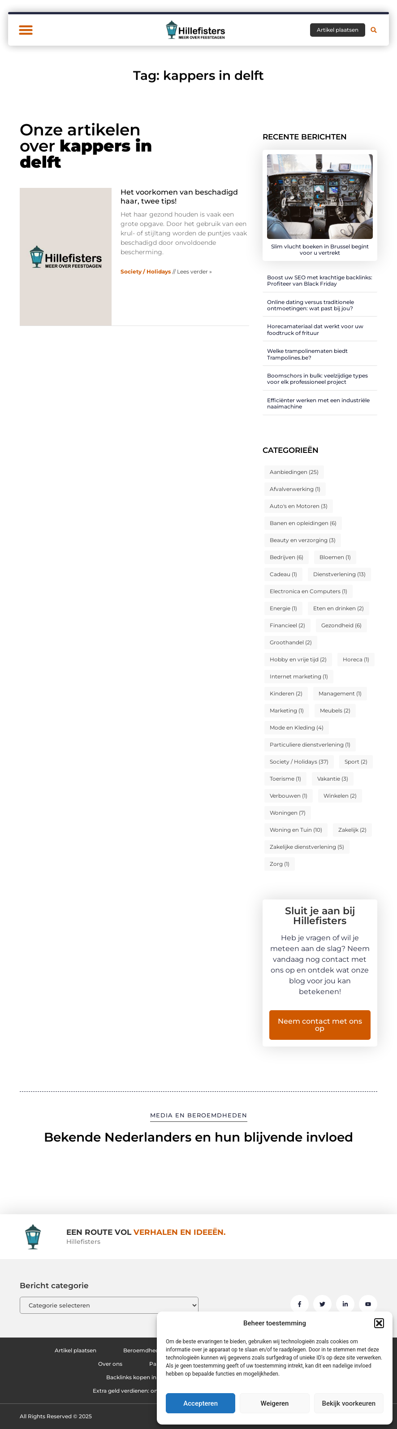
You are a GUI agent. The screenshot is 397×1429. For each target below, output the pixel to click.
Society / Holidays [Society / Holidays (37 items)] (299, 761)
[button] (379, 1323)
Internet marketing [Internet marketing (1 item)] (299, 676)
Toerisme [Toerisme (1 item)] (285, 778)
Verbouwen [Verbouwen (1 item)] (288, 795)
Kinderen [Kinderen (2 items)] (286, 693)
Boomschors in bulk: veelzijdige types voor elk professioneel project (317, 378)
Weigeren (275, 1403)
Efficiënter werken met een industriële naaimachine (318, 403)
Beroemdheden (144, 1350)
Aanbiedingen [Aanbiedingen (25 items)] (294, 472)
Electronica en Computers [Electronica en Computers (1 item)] (308, 591)
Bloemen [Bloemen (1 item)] (335, 557)
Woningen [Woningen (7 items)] (288, 812)
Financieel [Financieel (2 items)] (287, 625)
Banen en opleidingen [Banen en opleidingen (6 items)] (303, 523)
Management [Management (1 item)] (340, 693)
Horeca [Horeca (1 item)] (356, 659)
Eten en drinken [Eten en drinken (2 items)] (338, 608)
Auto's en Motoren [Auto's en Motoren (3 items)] (299, 506)
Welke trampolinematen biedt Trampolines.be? (307, 354)
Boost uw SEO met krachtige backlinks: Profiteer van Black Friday (319, 280)
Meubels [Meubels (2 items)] (335, 710)
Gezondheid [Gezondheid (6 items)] (341, 625)
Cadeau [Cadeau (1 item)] (283, 574)
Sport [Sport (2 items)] (356, 761)
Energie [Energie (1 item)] (283, 608)
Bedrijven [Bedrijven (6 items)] (286, 557)
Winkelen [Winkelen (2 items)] (340, 795)
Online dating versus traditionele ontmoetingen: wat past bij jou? (310, 305)
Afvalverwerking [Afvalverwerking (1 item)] (295, 489)
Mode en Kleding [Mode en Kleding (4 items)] (297, 727)
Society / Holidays (146, 271)
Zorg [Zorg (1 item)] (279, 863)
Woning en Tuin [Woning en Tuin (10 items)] (296, 829)
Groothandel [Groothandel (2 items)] (291, 642)
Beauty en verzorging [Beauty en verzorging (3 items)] (303, 540)
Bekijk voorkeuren (348, 1403)
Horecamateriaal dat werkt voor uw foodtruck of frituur (315, 329)
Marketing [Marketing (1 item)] (287, 710)
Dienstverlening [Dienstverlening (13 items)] (339, 574)
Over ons (110, 1363)
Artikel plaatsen (75, 1350)
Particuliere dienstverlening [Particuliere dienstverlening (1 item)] (310, 744)
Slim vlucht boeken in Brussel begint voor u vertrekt (320, 249)
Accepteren (200, 1403)
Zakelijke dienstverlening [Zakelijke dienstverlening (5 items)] (307, 846)
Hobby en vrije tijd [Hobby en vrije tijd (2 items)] (298, 659)
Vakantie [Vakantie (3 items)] (332, 778)
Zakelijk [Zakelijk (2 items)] (352, 829)
